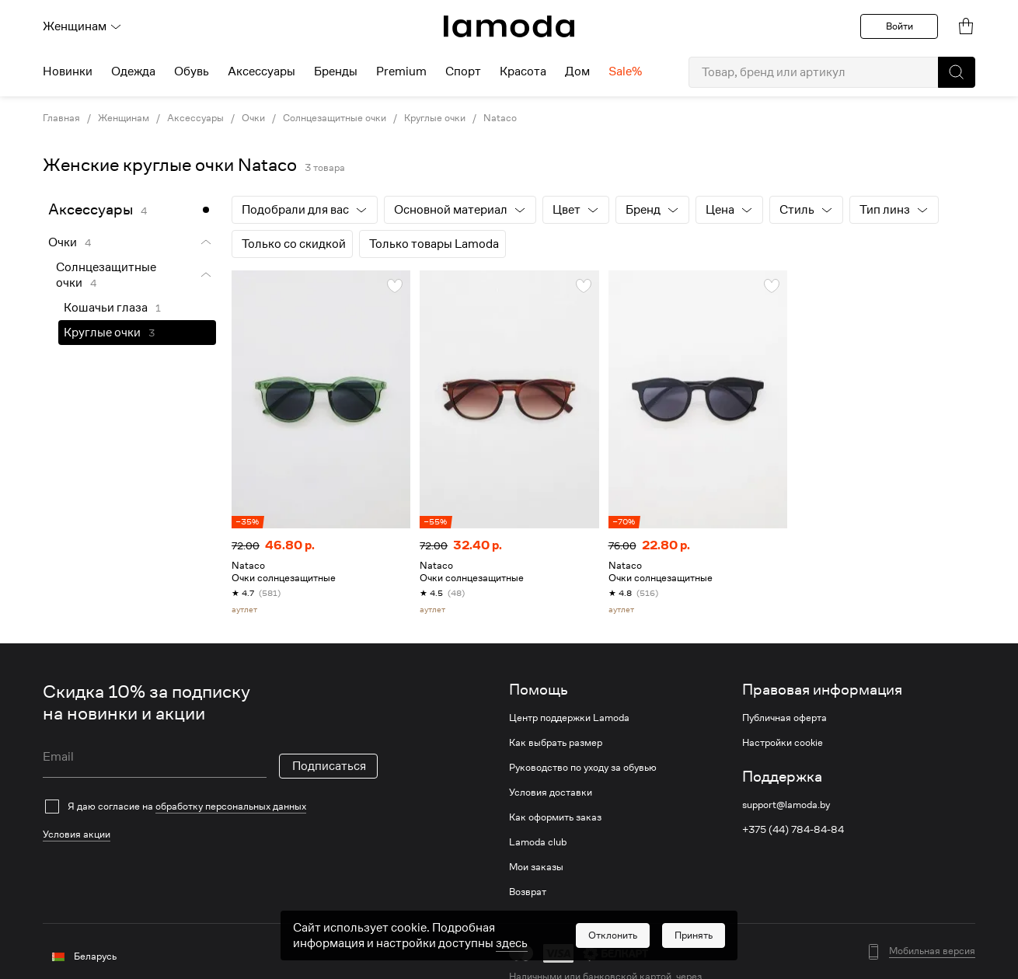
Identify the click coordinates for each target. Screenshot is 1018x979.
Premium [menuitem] (401, 71)
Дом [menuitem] (577, 71)
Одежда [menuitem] (133, 71)
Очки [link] (253, 118)
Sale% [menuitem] (625, 71)
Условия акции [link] (76, 834)
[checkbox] (210, 806)
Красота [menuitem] (523, 71)
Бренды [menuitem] (335, 71)
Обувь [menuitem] (191, 71)
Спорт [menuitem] (463, 71)
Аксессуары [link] (195, 118)
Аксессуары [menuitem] (261, 71)
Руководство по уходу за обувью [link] (583, 767)
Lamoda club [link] (538, 842)
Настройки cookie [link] (782, 743)
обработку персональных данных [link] (230, 806)
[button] (956, 72)
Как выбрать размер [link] (555, 743)
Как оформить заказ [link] (555, 817)
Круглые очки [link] (434, 118)
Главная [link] (61, 118)
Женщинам (82, 26)
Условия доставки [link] (550, 792)
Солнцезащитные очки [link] (334, 118)
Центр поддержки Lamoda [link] (569, 718)
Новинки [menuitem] (67, 71)
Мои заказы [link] (536, 867)
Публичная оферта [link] (784, 718)
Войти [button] (899, 26)
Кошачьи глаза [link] (106, 307)
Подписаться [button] (329, 766)
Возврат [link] (527, 892)
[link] (509, 26)
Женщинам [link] (123, 118)
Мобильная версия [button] (932, 951)
